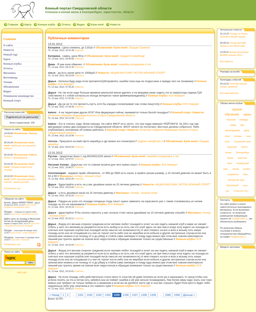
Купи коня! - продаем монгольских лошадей (21, 224)
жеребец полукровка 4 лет (118, 64)
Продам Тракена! (123, 47)
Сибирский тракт (241, 191)
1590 (177, 294)
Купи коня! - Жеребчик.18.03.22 (24, 214)
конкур (244, 119)
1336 (126, 294)
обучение (232, 114)
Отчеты (66, 24)
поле (227, 141)
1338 (144, 294)
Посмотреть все (12, 188)
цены (247, 114)
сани (248, 136)
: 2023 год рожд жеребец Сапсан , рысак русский (20, 179)
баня (229, 164)
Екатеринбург (242, 152)
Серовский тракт (242, 141)
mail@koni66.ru (239, 218)
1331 (80, 294)
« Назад (54, 294)
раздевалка (233, 175)
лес (242, 125)
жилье (244, 147)
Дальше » (189, 294)
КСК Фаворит (166, 95)
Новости (115, 24)
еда (227, 191)
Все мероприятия (229, 93)
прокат (237, 109)
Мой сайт (22, 272)
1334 (108, 294)
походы (238, 136)
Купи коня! (97, 24)
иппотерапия (232, 130)
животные (242, 158)
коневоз (246, 169)
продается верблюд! (115, 55)
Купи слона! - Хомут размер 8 (24, 233)
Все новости (226, 61)
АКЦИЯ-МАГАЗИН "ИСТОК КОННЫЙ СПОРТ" (132, 72)
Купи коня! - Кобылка (20, 240)
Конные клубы (46, 24)
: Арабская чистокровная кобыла (20, 145)
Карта (27, 24)
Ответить (79, 50)
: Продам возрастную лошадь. (19, 167)
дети (246, 130)
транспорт (232, 147)
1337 (135, 294)
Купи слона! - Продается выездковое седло (20, 206)
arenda (235, 169)
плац (233, 125)
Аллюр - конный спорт (80, 176)
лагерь (228, 152)
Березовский (232, 185)
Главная (13, 24)
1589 (168, 294)
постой (231, 119)
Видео (81, 24)
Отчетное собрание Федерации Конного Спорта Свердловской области (126, 114)
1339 (153, 294)
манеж (230, 158)
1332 (89, 294)
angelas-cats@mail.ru (150, 141)
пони (227, 136)
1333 (99, 294)
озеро (245, 185)
